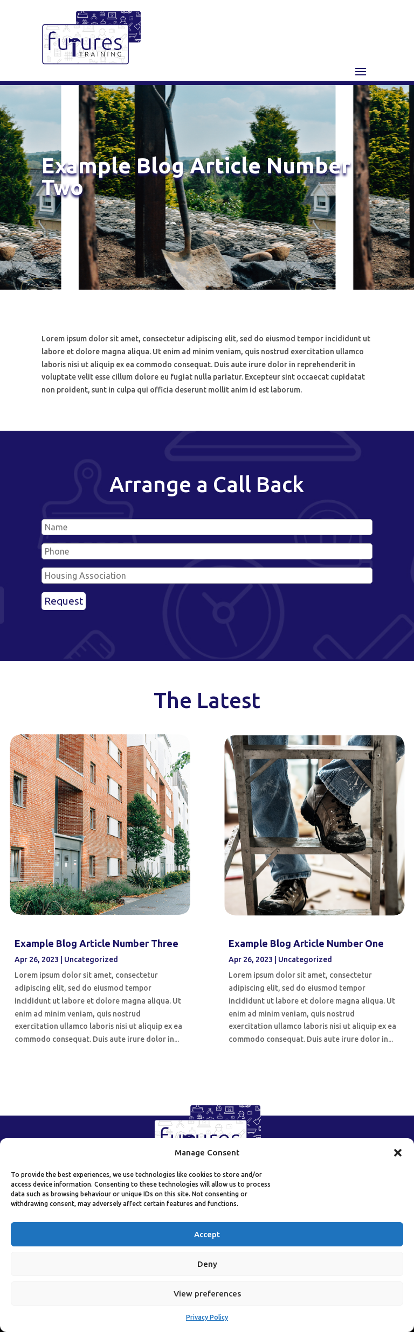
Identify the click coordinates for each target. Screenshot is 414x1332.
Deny (207, 1263)
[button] (397, 1152)
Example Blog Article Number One (306, 943)
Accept (207, 1234)
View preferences (207, 1293)
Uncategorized (91, 959)
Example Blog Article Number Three (96, 943)
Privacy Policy (207, 1317)
